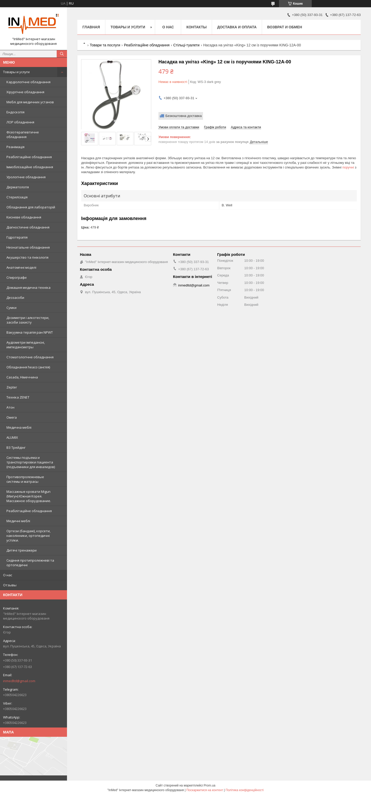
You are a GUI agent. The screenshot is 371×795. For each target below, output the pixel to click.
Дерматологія (17, 187)
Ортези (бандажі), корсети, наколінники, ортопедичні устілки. (28, 536)
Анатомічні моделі (21, 267)
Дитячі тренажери (21, 550)
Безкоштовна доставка (183, 116)
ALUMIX (12, 437)
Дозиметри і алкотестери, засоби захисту (27, 320)
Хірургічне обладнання (25, 92)
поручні (348, 167)
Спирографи (16, 277)
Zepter (11, 387)
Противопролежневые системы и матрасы (25, 479)
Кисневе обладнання (23, 217)
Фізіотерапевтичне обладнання (22, 134)
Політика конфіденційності (245, 790)
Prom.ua (209, 785)
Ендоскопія (15, 112)
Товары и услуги (16, 72)
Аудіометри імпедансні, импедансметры (25, 344)
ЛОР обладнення (20, 122)
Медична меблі (18, 427)
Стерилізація (17, 197)
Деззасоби (15, 297)
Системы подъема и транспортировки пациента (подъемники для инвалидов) (30, 462)
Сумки (11, 307)
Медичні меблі (18, 521)
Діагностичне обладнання (27, 227)
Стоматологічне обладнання (30, 357)
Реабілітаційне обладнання (29, 157)
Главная (91, 27)
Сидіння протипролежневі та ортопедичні (30, 562)
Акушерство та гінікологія (27, 257)
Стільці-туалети (186, 45)
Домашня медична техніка (28, 287)
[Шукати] (62, 54)
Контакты (196, 27)
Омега (11, 417)
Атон (10, 407)
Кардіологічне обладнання (28, 82)
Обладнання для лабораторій (30, 207)
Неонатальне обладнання (28, 247)
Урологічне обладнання (26, 177)
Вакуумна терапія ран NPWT (29, 332)
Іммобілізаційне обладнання (29, 167)
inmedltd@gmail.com (19, 681)
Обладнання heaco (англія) (28, 367)
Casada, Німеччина (22, 377)
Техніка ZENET (17, 397)
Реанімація (15, 147)
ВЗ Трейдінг (16, 447)
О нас (7, 575)
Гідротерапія (17, 237)
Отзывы (9, 585)
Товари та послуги (105, 45)
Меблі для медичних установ (30, 102)
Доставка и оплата (237, 27)
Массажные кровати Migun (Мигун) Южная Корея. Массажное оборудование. (28, 496)
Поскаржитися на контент (204, 790)
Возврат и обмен (284, 27)
